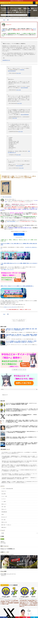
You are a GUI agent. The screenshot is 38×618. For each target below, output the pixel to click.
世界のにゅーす (4, 504)
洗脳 (14, 599)
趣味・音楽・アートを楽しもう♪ (6, 524)
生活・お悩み (4, 519)
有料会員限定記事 (4, 511)
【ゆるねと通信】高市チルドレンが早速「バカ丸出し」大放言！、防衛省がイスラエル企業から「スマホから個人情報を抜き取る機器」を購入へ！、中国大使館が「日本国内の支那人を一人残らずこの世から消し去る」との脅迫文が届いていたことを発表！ (21, 421)
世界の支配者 (25, 599)
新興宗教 (32, 599)
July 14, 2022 (18, 73)
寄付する (19, 234)
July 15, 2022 (20, 131)
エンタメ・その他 (4, 496)
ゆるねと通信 (4, 493)
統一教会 (35, 599)
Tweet (4, 314)
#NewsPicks (22, 69)
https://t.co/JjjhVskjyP (19, 165)
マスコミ (2, 599)
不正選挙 (5, 599)
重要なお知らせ (4, 527)
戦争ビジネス (29, 599)
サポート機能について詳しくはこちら (7, 269)
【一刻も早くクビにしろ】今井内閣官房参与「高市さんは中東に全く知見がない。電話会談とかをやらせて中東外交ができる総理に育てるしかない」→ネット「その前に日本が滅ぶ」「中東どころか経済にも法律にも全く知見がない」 (21, 426)
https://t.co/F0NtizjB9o (24, 87)
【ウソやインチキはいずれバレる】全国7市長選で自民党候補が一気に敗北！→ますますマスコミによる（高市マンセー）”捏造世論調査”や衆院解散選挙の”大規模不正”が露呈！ (10, 602)
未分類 (3, 514)
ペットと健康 (4, 501)
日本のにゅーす (4, 509)
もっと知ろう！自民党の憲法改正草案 (7, 488)
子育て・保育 (4, 506)
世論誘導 (8, 599)
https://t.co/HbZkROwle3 (25, 114)
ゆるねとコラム (4, 491)
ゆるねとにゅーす (5, 394)
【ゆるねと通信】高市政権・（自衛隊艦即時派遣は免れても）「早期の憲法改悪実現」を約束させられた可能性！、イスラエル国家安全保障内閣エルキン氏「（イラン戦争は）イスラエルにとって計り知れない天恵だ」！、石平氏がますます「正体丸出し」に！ (19, 457)
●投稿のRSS (2, 541)
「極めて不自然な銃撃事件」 (11, 221)
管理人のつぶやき (4, 522)
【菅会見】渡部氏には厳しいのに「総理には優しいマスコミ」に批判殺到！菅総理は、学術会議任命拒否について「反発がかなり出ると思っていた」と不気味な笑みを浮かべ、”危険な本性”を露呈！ (21, 335)
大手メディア (12, 599)
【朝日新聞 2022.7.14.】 (6, 60)
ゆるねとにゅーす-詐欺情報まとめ (8, 548)
